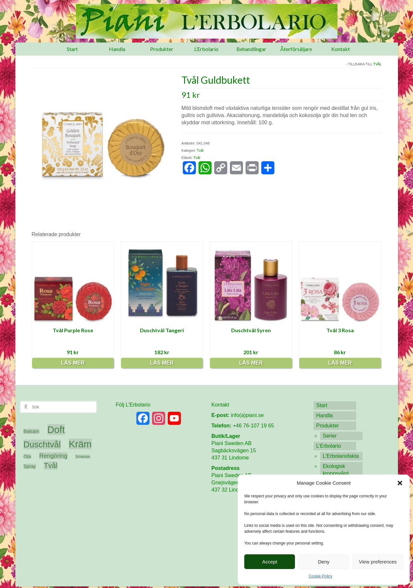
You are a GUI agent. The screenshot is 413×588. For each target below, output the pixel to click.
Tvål (377, 64)
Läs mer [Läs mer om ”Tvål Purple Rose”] (73, 363)
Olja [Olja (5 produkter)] (27, 456)
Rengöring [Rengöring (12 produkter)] (53, 455)
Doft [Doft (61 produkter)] (56, 429)
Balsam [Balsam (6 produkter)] (32, 431)
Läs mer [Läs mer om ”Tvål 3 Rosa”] (340, 363)
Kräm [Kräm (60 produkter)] (80, 444)
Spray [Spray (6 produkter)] (30, 466)
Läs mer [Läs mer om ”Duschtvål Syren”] (251, 363)
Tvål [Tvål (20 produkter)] (50, 465)
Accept (269, 561)
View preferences (378, 561)
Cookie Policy (321, 576)
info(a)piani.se (247, 415)
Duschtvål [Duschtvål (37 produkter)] (42, 444)
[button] (400, 483)
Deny (323, 561)
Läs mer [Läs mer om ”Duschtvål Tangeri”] (162, 363)
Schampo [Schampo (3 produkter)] (82, 456)
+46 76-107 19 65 (253, 425)
